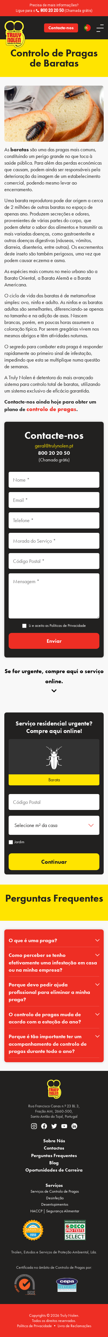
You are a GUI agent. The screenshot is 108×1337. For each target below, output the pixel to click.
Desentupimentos (54, 1204)
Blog (54, 1163)
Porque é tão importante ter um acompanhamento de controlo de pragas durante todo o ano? (48, 1043)
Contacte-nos (61, 28)
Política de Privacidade (34, 1325)
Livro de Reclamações (74, 1325)
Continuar (54, 861)
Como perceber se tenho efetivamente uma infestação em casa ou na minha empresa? (53, 962)
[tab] (54, 940)
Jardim (16, 841)
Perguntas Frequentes (54, 1155)
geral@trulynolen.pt (54, 445)
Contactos (54, 1148)
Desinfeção (55, 1197)
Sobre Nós (54, 1141)
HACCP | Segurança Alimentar (54, 1210)
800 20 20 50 (52, 10)
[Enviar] (54, 641)
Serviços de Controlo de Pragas (55, 1191)
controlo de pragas (51, 409)
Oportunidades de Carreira (54, 1170)
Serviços (54, 1185)
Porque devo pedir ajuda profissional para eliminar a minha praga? (49, 992)
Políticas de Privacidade (68, 625)
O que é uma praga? (33, 940)
